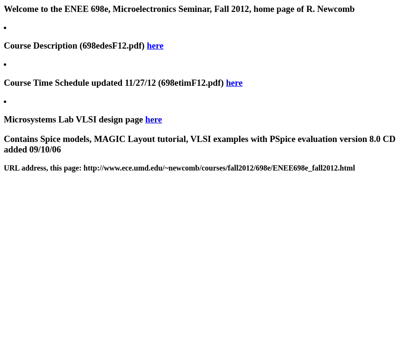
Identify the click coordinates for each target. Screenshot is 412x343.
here (155, 45)
